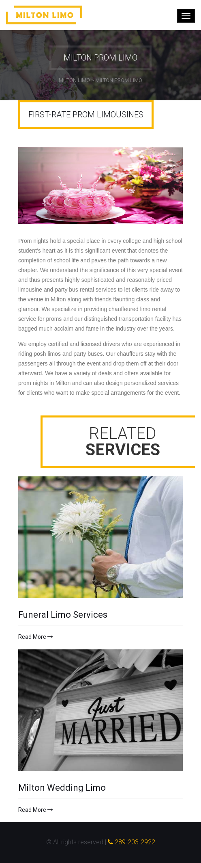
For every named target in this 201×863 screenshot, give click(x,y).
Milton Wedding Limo (62, 787)
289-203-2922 (131, 842)
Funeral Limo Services (62, 614)
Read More (35, 637)
